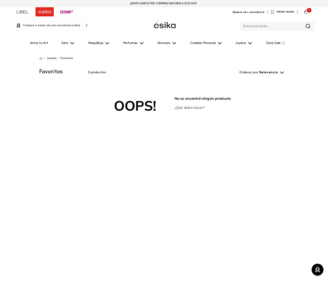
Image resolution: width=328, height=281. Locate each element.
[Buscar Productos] (308, 26)
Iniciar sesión (285, 11)
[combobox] (277, 25)
